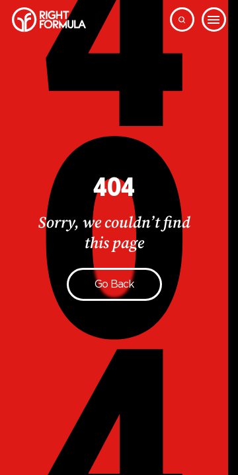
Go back (114, 284)
